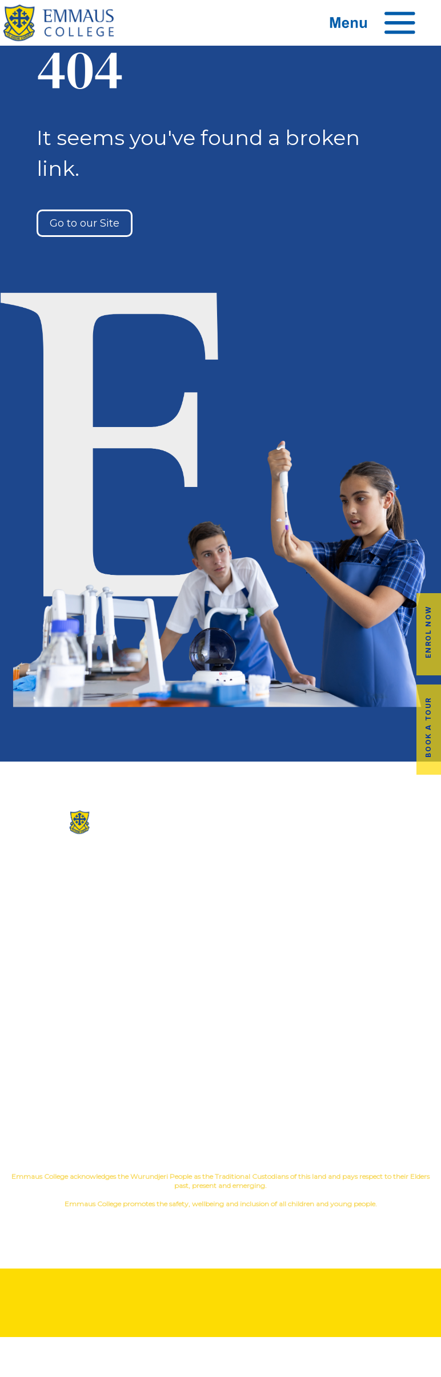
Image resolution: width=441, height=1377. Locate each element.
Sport (419, 875)
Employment (367, 1070)
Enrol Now (428, 632)
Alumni (220, 1034)
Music (385, 875)
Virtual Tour (220, 912)
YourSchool (231, 1223)
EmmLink (368, 1089)
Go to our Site (84, 223)
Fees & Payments (367, 1052)
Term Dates (220, 1089)
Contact (220, 930)
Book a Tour (428, 727)
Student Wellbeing (367, 912)
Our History (220, 875)
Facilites (220, 893)
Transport (220, 1052)
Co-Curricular (334, 875)
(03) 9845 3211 (74, 857)
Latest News (220, 1070)
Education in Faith (367, 893)
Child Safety (367, 930)
